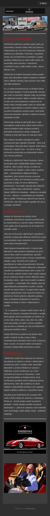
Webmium (30, 509)
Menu (43, 3)
